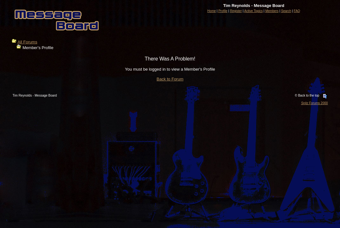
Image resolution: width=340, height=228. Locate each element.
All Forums (27, 42)
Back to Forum (170, 79)
